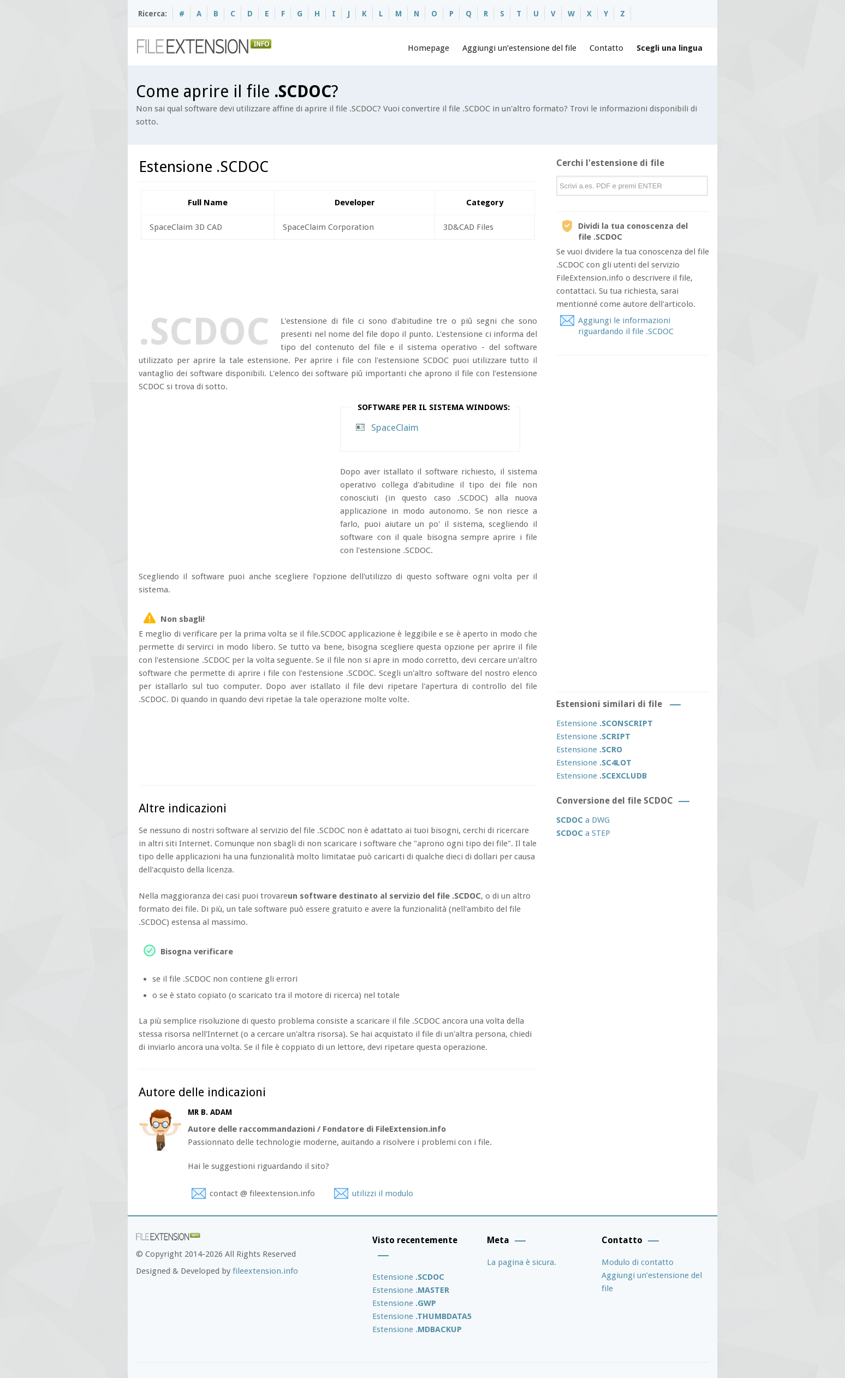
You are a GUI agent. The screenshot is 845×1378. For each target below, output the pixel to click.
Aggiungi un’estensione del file (519, 48)
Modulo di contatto (638, 1262)
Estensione (604, 723)
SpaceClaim (395, 427)
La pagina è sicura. (521, 1262)
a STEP (583, 833)
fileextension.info (265, 1271)
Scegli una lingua (669, 48)
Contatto (606, 48)
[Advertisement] (337, 275)
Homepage (428, 48)
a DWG (583, 820)
